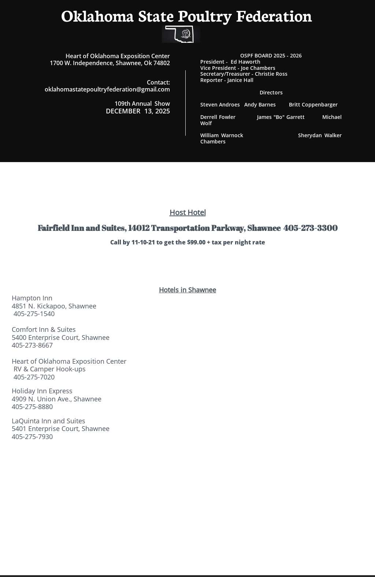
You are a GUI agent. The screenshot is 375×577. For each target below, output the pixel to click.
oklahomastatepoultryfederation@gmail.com (107, 89)
